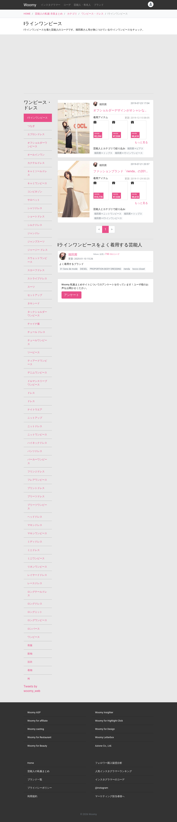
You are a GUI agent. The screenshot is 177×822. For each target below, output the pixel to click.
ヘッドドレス (34, 516)
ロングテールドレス (37, 593)
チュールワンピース (37, 342)
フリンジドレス (36, 471)
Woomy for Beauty (37, 745)
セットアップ (34, 295)
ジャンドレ (33, 233)
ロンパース (33, 628)
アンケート (71, 295)
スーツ (31, 286)
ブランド (99, 4)
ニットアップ (34, 417)
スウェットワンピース (37, 260)
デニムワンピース (37, 372)
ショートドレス (36, 216)
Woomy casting (35, 729)
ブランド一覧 (34, 779)
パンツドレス (34, 451)
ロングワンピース (37, 620)
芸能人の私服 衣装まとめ (48, 13)
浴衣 (29, 661)
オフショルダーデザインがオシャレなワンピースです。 (121, 110)
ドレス (31, 392)
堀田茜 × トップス (103, 153)
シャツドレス (34, 208)
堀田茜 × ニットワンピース (107, 213)
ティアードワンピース (37, 362)
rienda (127, 269)
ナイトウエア (34, 409)
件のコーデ (112, 254)
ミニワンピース (36, 558)
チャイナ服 (33, 323)
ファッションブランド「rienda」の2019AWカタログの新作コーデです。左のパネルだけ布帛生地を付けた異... (121, 171)
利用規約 (32, 796)
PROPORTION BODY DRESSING (105, 269)
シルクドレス (34, 225)
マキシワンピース (37, 533)
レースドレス (34, 583)
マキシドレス (34, 525)
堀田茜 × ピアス (135, 148)
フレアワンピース (37, 479)
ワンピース (33, 637)
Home (30, 762)
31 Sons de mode (68, 269)
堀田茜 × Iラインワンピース (129, 153)
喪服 (29, 645)
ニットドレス (34, 426)
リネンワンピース (37, 566)
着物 (29, 670)
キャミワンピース (37, 183)
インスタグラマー (50, 4)
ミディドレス (34, 541)
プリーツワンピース (37, 506)
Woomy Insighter (104, 712)
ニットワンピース (37, 434)
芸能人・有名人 (82, 4)
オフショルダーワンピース (37, 144)
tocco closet (138, 269)
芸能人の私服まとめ (38, 771)
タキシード (33, 303)
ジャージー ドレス (37, 249)
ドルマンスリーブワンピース (37, 383)
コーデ (67, 4)
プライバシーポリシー (39, 787)
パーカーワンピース (37, 461)
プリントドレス (36, 488)
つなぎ (31, 126)
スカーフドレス (36, 270)
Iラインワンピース (37, 117)
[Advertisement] (88, 64)
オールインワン (36, 154)
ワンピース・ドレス (92, 13)
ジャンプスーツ (36, 241)
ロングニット (34, 612)
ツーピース (33, 352)
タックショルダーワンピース (37, 313)
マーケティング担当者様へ (110, 796)
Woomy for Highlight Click (109, 720)
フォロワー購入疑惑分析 (108, 762)
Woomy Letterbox (104, 737)
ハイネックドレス (37, 442)
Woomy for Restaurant (39, 737)
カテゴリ (72, 13)
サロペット (33, 199)
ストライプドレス (37, 278)
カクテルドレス (36, 163)
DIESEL (83, 269)
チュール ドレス (36, 332)
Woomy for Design (105, 729)
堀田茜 (103, 104)
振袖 (29, 653)
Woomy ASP (34, 712)
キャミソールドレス (37, 173)
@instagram (101, 787)
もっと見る (141, 142)
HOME (27, 13)
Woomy (30, 5)
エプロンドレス (36, 134)
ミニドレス (33, 550)
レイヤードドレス (37, 575)
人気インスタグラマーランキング (113, 771)
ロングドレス (34, 603)
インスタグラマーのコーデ (110, 779)
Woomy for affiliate (37, 720)
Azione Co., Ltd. (103, 745)
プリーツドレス (36, 496)
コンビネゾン (34, 191)
